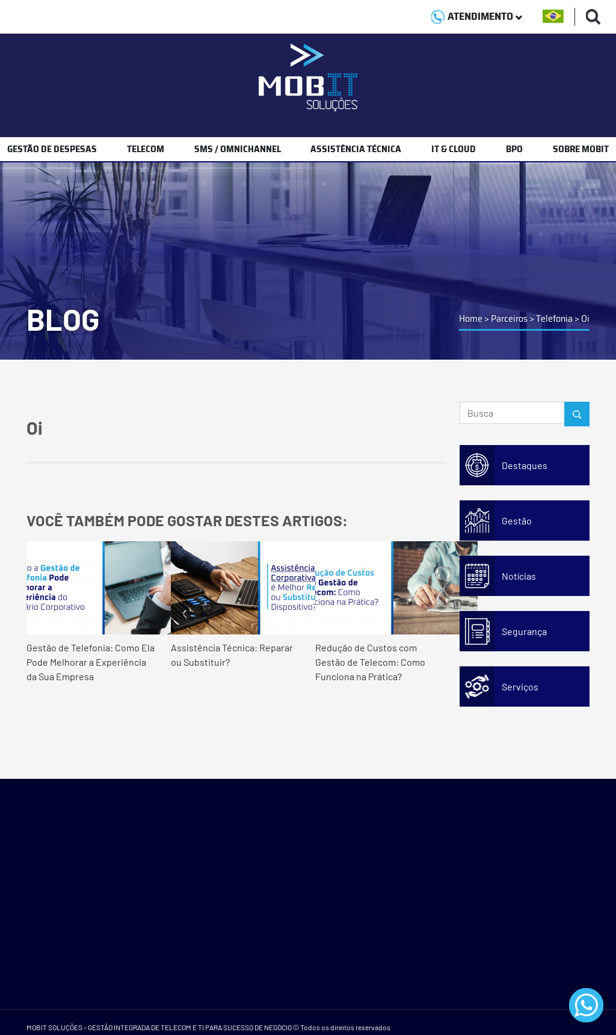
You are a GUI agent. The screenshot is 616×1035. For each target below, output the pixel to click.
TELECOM (145, 148)
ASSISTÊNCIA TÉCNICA (355, 148)
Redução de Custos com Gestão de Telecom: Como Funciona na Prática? (380, 611)
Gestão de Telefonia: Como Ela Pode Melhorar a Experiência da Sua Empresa (91, 611)
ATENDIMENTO (476, 16)
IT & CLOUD (453, 148)
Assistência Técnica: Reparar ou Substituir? (236, 604)
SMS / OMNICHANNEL (237, 148)
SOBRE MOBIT (581, 148)
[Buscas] (593, 16)
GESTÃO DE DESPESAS (52, 148)
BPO (514, 148)
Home (470, 318)
